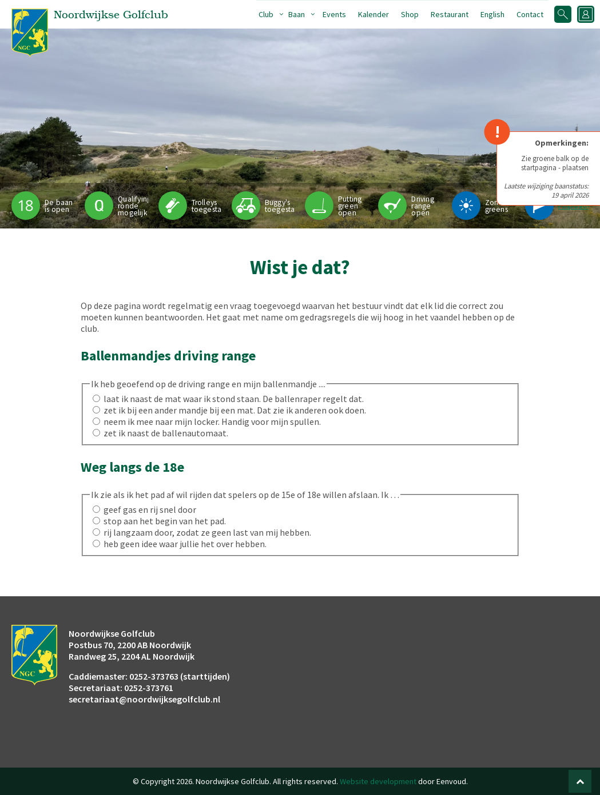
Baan (296, 14)
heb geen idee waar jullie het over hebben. (185, 543)
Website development (378, 781)
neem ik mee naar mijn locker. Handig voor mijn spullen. (212, 421)
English (492, 14)
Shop (410, 14)
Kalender (373, 14)
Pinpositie (575, 206)
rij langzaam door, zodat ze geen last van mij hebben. (207, 532)
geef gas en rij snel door (150, 509)
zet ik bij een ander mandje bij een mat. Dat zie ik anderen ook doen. (235, 410)
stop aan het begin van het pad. (165, 521)
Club (266, 14)
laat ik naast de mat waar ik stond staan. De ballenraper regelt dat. (234, 398)
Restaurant (449, 14)
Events (334, 14)
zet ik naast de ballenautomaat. (166, 433)
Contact (529, 14)
